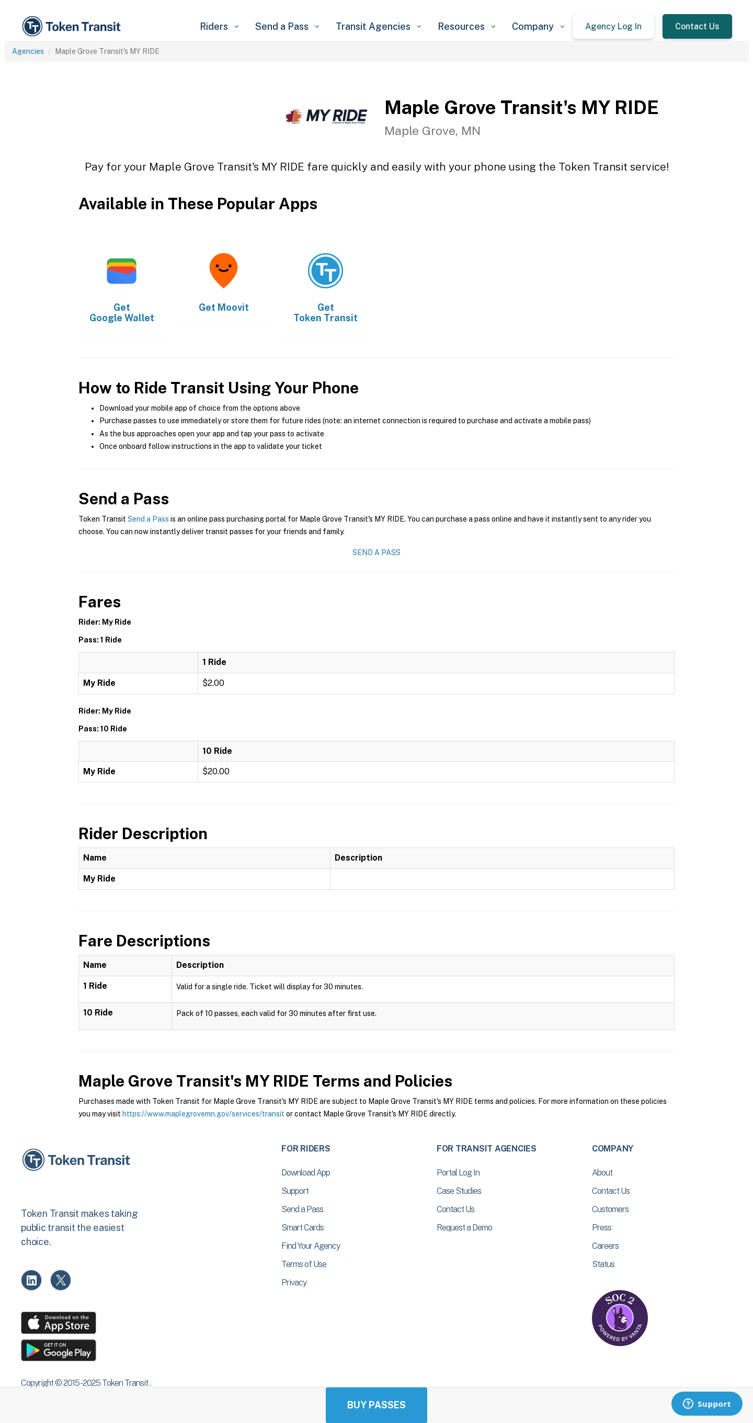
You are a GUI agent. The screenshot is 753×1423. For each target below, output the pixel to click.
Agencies (28, 51)
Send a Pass (148, 519)
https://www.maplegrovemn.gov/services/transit (203, 1114)
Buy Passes (376, 1404)
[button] (219, 26)
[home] (73, 26)
